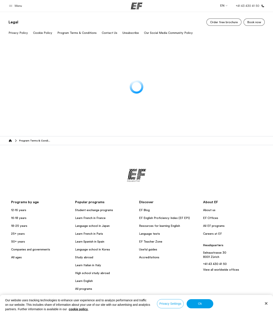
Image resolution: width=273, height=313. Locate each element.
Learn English (84, 281)
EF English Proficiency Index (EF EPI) (164, 218)
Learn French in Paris (89, 233)
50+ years (18, 241)
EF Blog (144, 210)
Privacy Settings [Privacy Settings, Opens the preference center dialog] (170, 303)
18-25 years (19, 225)
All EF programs (214, 225)
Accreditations (149, 257)
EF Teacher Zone (150, 241)
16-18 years (18, 218)
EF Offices (210, 218)
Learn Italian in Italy (88, 265)
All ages (16, 257)
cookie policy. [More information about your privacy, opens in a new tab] (78, 309)
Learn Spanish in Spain (89, 241)
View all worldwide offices (221, 269)
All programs (83, 288)
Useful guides (148, 249)
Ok (200, 303)
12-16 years (18, 210)
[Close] (266, 303)
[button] (16, 6)
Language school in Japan (92, 225)
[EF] (136, 6)
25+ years (18, 233)
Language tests (149, 233)
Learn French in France (90, 218)
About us (209, 210)
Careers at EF (212, 233)
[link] (13, 22)
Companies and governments (30, 249)
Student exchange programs (94, 210)
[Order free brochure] (224, 22)
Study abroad (84, 257)
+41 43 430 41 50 (215, 264)
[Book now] (254, 22)
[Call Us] (249, 6)
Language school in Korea (92, 249)
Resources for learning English (159, 225)
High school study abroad (92, 273)
